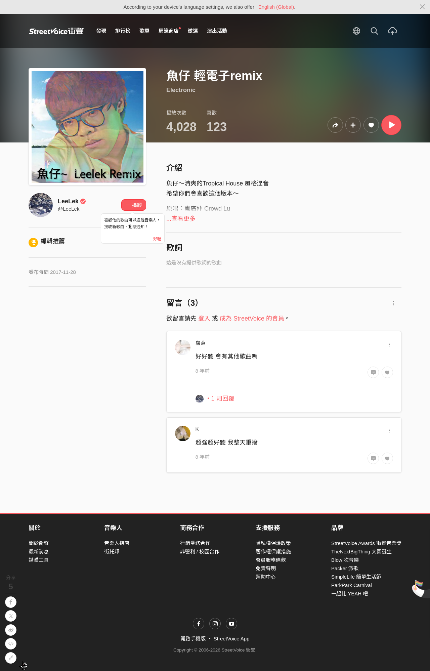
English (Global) (276, 7)
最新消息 (39, 551)
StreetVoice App (232, 638)
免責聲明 (266, 568)
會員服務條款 (271, 560)
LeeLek (72, 201)
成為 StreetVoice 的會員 (252, 318)
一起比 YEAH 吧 (349, 593)
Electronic (181, 90)
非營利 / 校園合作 (200, 551)
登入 (204, 318)
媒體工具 (39, 560)
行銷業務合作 (195, 543)
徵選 (193, 31)
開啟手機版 (193, 638)
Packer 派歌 (344, 568)
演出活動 (217, 31)
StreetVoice (56, 31)
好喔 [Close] (157, 239)
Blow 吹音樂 (345, 560)
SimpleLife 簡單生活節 (356, 577)
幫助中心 (266, 577)
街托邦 (111, 551)
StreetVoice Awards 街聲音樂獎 (366, 543)
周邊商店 (170, 30)
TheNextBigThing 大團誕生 (361, 551)
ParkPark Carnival (351, 585)
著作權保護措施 (273, 551)
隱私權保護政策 (273, 543)
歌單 (144, 31)
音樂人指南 (116, 543)
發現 (101, 31)
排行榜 (122, 31)
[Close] (422, 7)
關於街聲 (39, 543)
